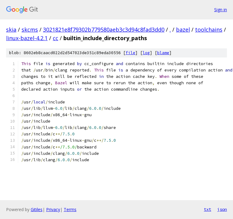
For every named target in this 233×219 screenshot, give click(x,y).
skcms (30, 29)
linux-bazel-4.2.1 (27, 38)
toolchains (208, 29)
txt (207, 209)
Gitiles (36, 209)
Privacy (53, 209)
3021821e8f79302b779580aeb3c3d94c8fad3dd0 (103, 29)
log (146, 52)
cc (55, 38)
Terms (70, 209)
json (222, 209)
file (130, 52)
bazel (183, 29)
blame (163, 52)
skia (11, 29)
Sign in (220, 9)
